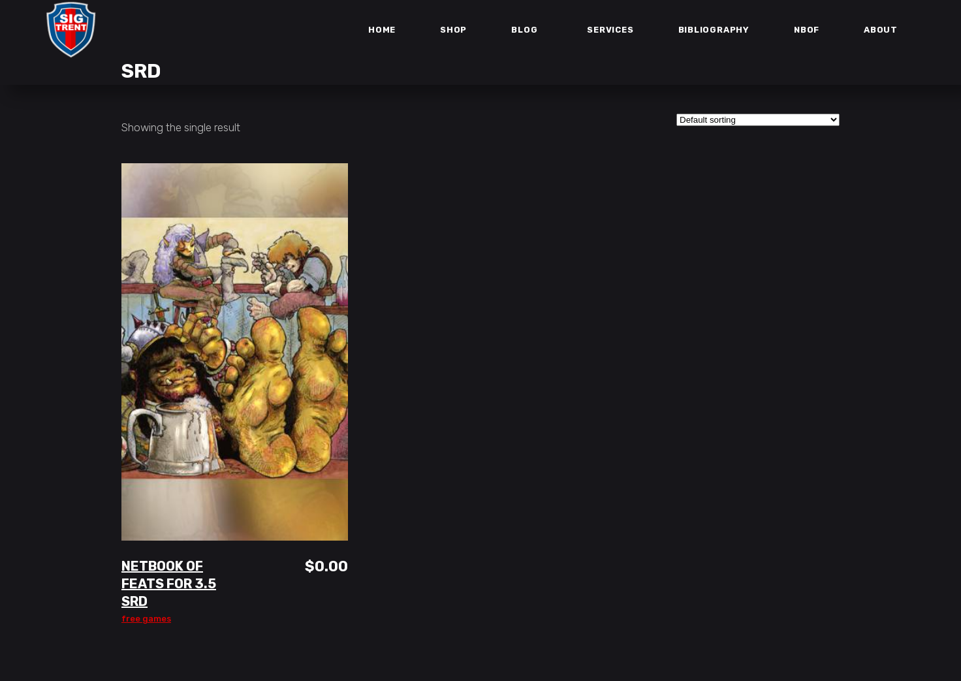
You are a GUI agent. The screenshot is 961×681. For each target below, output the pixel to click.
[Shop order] (758, 120)
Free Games (146, 619)
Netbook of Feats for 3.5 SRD (168, 583)
